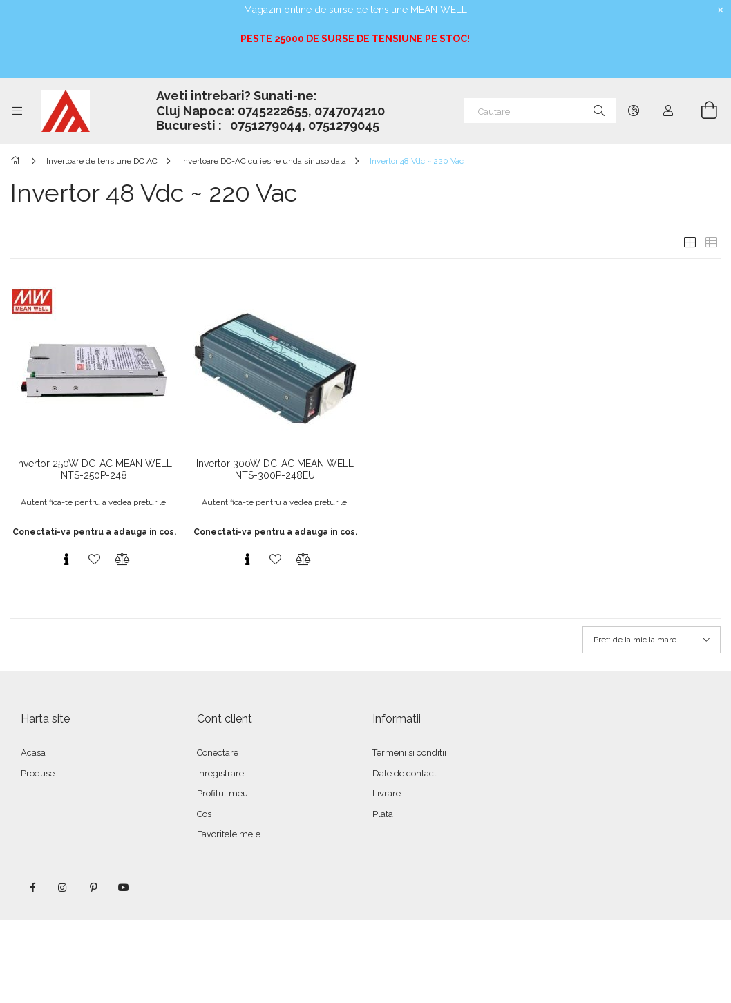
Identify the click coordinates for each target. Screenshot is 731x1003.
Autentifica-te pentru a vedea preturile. (94, 502)
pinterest (93, 887)
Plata (382, 814)
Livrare (386, 793)
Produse (38, 773)
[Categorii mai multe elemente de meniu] (17, 110)
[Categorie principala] (17, 161)
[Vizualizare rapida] (66, 559)
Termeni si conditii (409, 752)
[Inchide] (720, 10)
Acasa (33, 752)
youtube (123, 887)
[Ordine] (651, 639)
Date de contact (404, 773)
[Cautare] (540, 110)
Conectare (217, 752)
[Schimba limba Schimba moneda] (633, 110)
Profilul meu (222, 793)
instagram (63, 887)
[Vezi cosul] (701, 110)
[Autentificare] (668, 110)
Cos (204, 814)
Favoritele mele (228, 834)
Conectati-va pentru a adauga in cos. (94, 532)
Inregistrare (220, 773)
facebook (32, 887)
